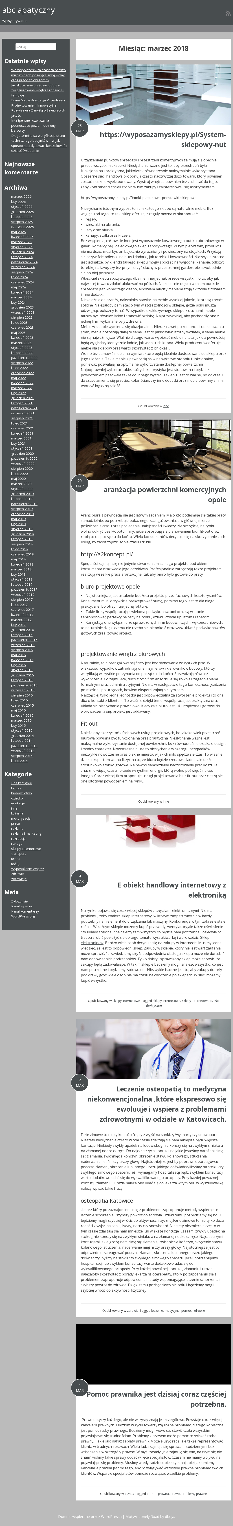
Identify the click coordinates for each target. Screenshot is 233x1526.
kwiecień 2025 (22, 236)
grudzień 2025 (22, 211)
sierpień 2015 (22, 695)
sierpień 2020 (22, 468)
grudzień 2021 (22, 398)
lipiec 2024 (19, 277)
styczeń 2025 (22, 246)
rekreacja (18, 838)
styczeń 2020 (22, 488)
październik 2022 (24, 357)
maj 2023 (18, 332)
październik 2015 (24, 685)
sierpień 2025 (22, 221)
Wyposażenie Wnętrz (27, 868)
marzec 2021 (21, 438)
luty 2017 (18, 624)
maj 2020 (18, 478)
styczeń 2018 (22, 579)
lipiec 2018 (19, 549)
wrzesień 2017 (23, 594)
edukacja (18, 803)
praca (15, 823)
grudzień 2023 (22, 307)
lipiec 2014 (19, 760)
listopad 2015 (22, 680)
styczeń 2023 (22, 347)
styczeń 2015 (22, 730)
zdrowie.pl (19, 879)
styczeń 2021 (22, 448)
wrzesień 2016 (23, 645)
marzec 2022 (21, 388)
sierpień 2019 (22, 508)
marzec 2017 (21, 619)
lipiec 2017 (19, 604)
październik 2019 (24, 504)
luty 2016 (18, 665)
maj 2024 (18, 287)
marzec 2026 (21, 196)
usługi (15, 863)
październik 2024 (24, 262)
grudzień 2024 (22, 252)
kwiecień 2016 (22, 660)
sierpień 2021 (22, 418)
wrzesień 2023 (23, 312)
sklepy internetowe (126, 1001)
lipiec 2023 (19, 322)
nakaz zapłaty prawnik (130, 1441)
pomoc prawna (158, 1494)
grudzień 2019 (22, 493)
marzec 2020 (21, 483)
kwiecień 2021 (22, 433)
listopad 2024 (22, 257)
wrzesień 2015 (23, 690)
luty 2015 (18, 725)
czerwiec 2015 (22, 705)
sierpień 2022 (22, 362)
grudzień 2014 (22, 735)
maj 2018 (18, 559)
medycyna (172, 1310)
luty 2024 (18, 302)
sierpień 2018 (22, 544)
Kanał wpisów (22, 906)
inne (166, 406)
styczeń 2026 (22, 206)
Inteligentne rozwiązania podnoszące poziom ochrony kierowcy (33, 125)
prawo (175, 1494)
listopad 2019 (22, 498)
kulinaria (17, 813)
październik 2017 (24, 589)
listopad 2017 (22, 584)
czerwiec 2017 (22, 609)
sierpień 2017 (22, 599)
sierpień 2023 (22, 317)
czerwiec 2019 (22, 514)
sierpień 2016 (22, 649)
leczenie (157, 1310)
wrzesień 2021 (23, 413)
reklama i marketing (26, 833)
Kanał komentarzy (25, 911)
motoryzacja (21, 818)
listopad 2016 (22, 634)
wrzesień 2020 (23, 463)
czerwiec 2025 (22, 226)
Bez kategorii (21, 783)
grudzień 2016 (22, 629)
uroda (15, 858)
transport (18, 853)
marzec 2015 (21, 720)
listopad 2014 (22, 740)
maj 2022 (18, 377)
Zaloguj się (19, 901)
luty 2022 (18, 393)
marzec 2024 (21, 297)
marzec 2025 (21, 242)
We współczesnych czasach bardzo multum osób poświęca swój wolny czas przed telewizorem (38, 75)
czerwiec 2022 (22, 373)
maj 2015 (18, 710)
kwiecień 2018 (22, 564)
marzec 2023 (21, 342)
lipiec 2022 (19, 367)
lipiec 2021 (19, 423)
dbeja (169, 1516)
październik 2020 (24, 458)
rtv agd (16, 843)
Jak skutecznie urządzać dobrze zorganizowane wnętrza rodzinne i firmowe (37, 90)
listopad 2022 (22, 352)
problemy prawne (194, 1494)
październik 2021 (24, 408)
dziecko (17, 798)
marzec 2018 (21, 569)
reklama (17, 828)
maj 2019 (18, 519)
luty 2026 (18, 201)
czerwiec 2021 (22, 428)
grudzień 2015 (22, 675)
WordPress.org (23, 916)
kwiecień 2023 (22, 337)
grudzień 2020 (22, 453)
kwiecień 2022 (22, 383)
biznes (129, 1494)
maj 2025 (18, 231)
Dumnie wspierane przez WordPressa (90, 1516)
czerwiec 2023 (22, 327)
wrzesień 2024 (23, 267)
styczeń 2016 (22, 670)
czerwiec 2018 (22, 554)
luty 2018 (18, 574)
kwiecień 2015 (22, 715)
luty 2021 (18, 443)
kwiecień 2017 (22, 614)
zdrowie (132, 1310)
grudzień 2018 (22, 534)
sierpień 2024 (22, 272)
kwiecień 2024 (22, 292)
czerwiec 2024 (22, 282)
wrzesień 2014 (23, 750)
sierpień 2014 (22, 755)
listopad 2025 (22, 216)
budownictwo (21, 793)
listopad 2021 (22, 403)
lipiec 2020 (19, 473)
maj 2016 (18, 655)
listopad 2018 (22, 539)
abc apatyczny (28, 9)
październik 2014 (24, 745)
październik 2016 (24, 639)
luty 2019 (18, 524)
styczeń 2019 (22, 529)
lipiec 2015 (19, 700)
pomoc (186, 1310)
